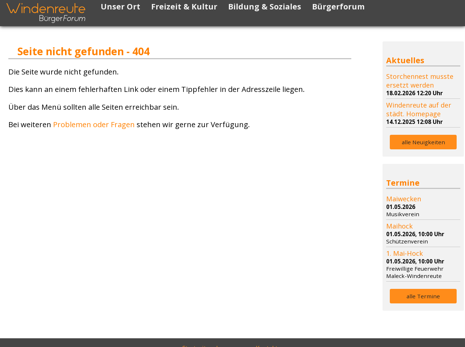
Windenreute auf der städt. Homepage (418, 109)
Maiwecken (403, 198)
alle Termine (423, 296)
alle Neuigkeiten (423, 142)
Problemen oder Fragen (94, 124)
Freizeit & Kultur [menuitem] (184, 6)
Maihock (399, 226)
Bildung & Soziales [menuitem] (264, 6)
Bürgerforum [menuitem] (338, 6)
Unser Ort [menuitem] (120, 6)
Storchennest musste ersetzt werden (419, 80)
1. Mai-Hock (404, 253)
